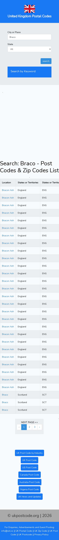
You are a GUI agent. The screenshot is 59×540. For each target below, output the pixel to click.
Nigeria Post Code (29, 489)
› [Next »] (39, 427)
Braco (5, 394)
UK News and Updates (29, 496)
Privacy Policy (41, 534)
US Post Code (29, 467)
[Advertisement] (29, 123)
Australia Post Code (29, 482)
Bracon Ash (8, 190)
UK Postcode (25, 534)
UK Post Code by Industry (29, 452)
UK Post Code (29, 460)
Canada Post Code (29, 474)
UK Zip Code (40, 530)
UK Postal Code (24, 530)
